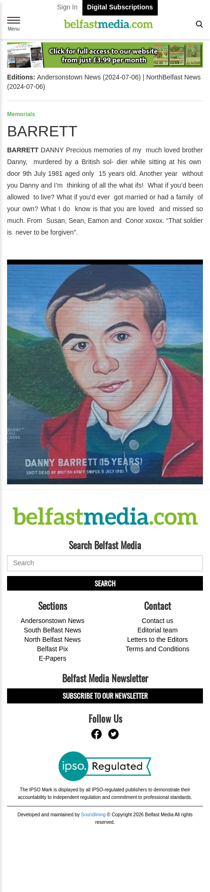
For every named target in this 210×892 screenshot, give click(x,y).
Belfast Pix (52, 649)
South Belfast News (52, 630)
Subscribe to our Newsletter (105, 695)
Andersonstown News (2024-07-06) (89, 77)
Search (105, 583)
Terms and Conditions (157, 649)
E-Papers (52, 658)
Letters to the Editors (157, 639)
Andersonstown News (52, 620)
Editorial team (157, 630)
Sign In (67, 7)
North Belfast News (52, 639)
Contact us (157, 620)
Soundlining (93, 814)
